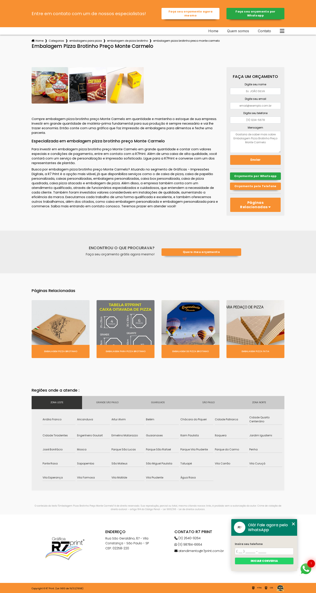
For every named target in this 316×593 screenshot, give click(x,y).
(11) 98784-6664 (188, 544)
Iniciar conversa (264, 561)
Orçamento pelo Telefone (255, 186)
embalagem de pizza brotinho (127, 41)
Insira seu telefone (249, 544)
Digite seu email (255, 99)
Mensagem (255, 127)
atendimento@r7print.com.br (199, 551)
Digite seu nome (255, 84)
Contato (264, 31)
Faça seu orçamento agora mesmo (190, 13)
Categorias (56, 41)
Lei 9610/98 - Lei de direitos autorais (184, 509)
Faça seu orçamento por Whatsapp (255, 13)
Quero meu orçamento (201, 252)
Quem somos (238, 31)
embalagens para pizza (85, 41)
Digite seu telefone (255, 113)
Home (213, 31)
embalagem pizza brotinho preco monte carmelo (186, 41)
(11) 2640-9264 (187, 538)
